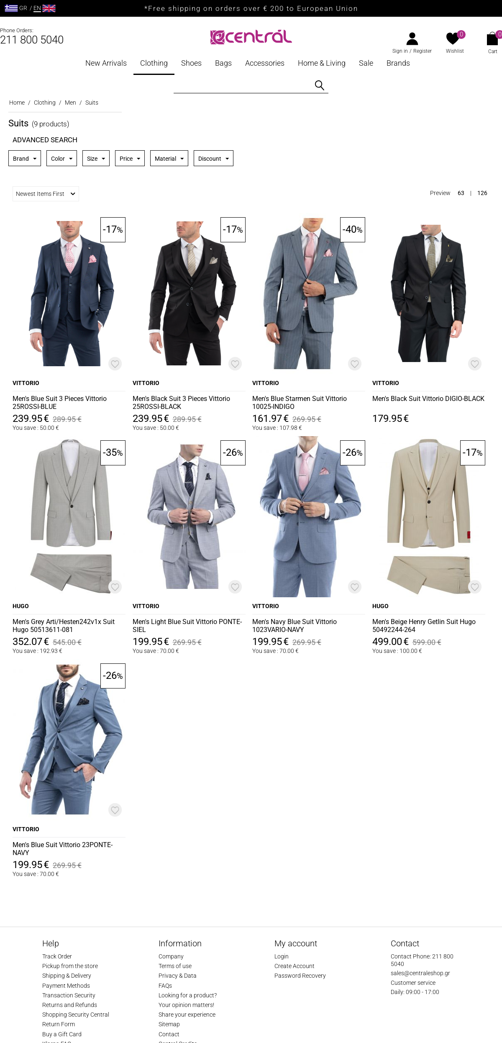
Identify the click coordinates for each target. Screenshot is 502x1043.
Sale (366, 63)
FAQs (165, 985)
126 (482, 193)
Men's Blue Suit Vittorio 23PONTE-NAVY (63, 849)
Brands (398, 63)
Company (171, 956)
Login (281, 956)
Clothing (154, 63)
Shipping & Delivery (66, 975)
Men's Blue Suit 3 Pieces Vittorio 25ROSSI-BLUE (60, 403)
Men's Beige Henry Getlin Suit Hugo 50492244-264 (424, 626)
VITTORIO (26, 383)
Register (422, 51)
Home (17, 102)
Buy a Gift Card (62, 1034)
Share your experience (187, 1014)
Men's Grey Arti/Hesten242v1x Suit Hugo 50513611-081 (64, 626)
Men (70, 102)
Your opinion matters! (186, 1005)
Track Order (57, 956)
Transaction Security (68, 995)
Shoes (191, 63)
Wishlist (455, 51)
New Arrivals (106, 63)
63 (461, 193)
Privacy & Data (178, 975)
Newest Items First (45, 194)
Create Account (294, 966)
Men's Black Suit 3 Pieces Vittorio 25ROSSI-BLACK (181, 403)
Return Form (58, 1024)
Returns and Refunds (69, 1005)
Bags (223, 63)
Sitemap (169, 1024)
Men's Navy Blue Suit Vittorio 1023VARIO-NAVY (294, 626)
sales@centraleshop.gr (420, 973)
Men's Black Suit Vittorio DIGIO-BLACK (428, 399)
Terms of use (175, 966)
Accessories (264, 63)
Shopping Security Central (75, 1014)
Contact (169, 1034)
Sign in (400, 51)
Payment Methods (66, 985)
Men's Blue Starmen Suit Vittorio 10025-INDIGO (299, 403)
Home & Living (322, 63)
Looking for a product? (188, 995)
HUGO (21, 606)
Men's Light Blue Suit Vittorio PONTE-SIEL (187, 626)
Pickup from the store (70, 966)
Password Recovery (300, 975)
